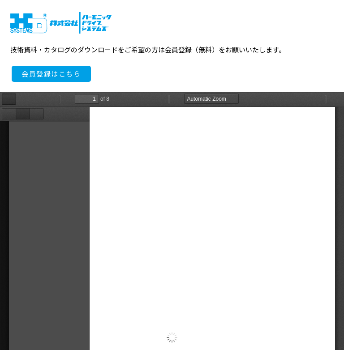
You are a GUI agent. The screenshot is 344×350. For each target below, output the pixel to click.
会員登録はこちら (51, 73)
